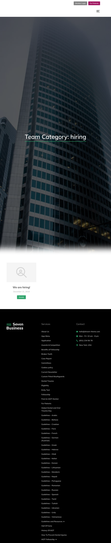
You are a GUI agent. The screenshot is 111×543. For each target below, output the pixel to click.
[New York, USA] (90, 345)
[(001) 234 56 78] (90, 340)
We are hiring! (21, 287)
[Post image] (21, 272)
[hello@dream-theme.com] (90, 331)
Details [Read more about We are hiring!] (21, 297)
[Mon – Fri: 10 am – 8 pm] (90, 336)
